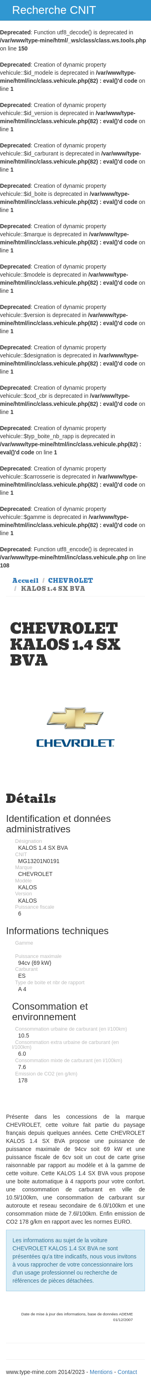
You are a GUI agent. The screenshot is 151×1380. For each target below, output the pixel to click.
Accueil (25, 580)
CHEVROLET (70, 580)
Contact (127, 1372)
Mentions (101, 1372)
